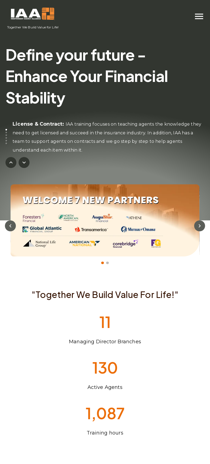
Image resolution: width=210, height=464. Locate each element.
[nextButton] (24, 162)
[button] (6, 130)
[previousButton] (10, 162)
